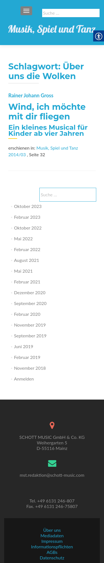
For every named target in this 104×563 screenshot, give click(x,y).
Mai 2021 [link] (23, 270)
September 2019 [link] (30, 335)
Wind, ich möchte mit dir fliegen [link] (47, 112)
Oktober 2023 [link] (28, 206)
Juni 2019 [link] (23, 346)
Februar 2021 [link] (27, 281)
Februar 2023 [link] (27, 217)
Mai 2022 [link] (23, 238)
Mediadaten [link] (52, 535)
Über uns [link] (52, 530)
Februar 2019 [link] (27, 357)
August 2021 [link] (26, 260)
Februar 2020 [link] (27, 314)
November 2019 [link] (30, 324)
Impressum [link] (51, 541)
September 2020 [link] (30, 303)
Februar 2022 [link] (27, 249)
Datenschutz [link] (52, 557)
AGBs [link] (52, 552)
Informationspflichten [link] (52, 546)
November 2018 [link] (30, 368)
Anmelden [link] (24, 378)
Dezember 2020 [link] (29, 292)
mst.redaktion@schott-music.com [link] (52, 475)
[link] (52, 28)
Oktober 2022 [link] (28, 227)
